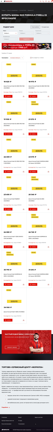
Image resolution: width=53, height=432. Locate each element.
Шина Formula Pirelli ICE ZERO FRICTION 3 (14, 162)
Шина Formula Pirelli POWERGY (12, 200)
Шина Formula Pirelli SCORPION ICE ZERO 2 (38, 237)
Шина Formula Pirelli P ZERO (14, 311)
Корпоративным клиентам (8, 420)
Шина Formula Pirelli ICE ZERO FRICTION (14, 87)
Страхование (21, 424)
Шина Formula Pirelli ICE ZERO (36, 124)
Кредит (20, 417)
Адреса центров (38, 417)
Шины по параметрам (12, 10)
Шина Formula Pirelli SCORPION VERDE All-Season (39, 162)
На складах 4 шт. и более (37, 57)
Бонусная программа (6, 424)
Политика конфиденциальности (43, 429)
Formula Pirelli (22, 10)
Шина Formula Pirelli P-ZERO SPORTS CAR (13, 237)
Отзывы (20, 420)
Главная (3, 10)
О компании (4, 417)
